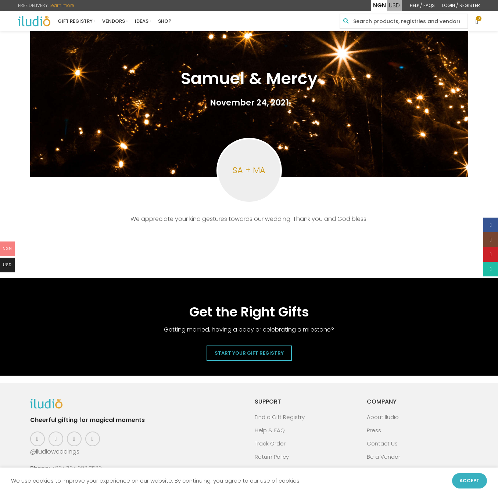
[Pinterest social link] (74, 439)
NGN (379, 5)
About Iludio (383, 417)
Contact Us (382, 443)
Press (374, 430)
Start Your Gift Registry (249, 353)
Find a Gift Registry (280, 417)
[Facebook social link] (37, 439)
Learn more (62, 5)
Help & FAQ (270, 430)
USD (394, 5)
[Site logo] (34, 21)
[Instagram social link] (56, 439)
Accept (469, 480)
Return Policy (272, 457)
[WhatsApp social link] (92, 439)
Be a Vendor (383, 457)
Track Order (270, 443)
